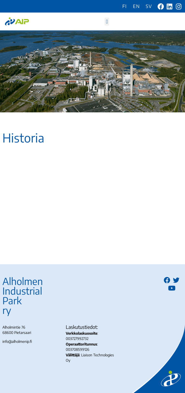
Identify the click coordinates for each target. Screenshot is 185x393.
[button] (107, 22)
